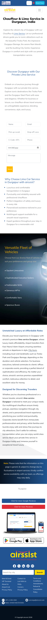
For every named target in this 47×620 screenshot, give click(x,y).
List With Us (22, 581)
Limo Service (19, 33)
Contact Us (21, 578)
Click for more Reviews (23, 507)
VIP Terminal (6, 581)
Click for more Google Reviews (23, 501)
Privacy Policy (7, 590)
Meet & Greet (6, 578)
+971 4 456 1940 (11, 600)
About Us (5, 584)
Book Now (40, 3)
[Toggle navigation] (39, 10)
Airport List (6, 587)
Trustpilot (22, 489)
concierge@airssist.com (36, 600)
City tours (32, 350)
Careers (20, 587)
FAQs (19, 584)
